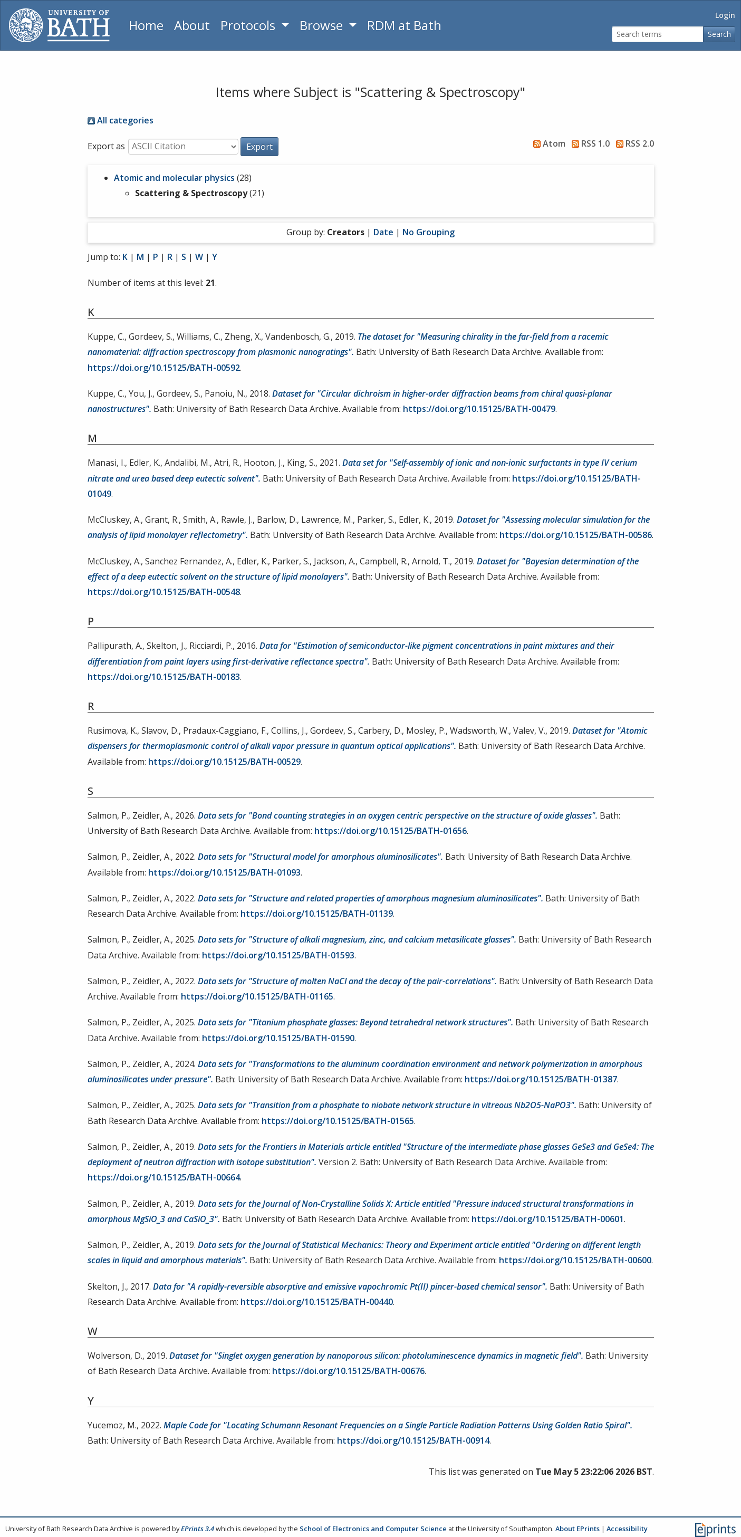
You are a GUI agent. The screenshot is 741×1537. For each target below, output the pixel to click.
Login (725, 15)
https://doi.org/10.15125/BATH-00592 (164, 367)
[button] (259, 146)
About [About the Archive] (192, 25)
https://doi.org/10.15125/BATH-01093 (224, 872)
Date (383, 232)
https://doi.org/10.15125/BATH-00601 (547, 1219)
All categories (120, 120)
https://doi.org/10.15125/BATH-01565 (338, 1121)
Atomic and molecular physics (174, 178)
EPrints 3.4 (197, 1528)
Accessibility (627, 1528)
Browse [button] (323, 25)
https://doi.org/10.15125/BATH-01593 (278, 955)
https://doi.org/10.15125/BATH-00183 (164, 677)
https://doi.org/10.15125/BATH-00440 (316, 1302)
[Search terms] (658, 34)
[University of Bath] (59, 25)
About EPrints (577, 1528)
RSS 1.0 (588, 143)
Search (719, 34)
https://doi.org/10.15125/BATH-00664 (164, 1177)
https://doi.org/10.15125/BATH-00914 (413, 1440)
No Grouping (428, 232)
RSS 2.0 (633, 143)
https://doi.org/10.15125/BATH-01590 (278, 1038)
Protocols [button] (249, 25)
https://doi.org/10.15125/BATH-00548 (164, 592)
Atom (547, 143)
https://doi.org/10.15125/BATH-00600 (575, 1260)
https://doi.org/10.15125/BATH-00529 (224, 761)
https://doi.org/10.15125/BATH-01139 (316, 913)
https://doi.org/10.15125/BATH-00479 (479, 409)
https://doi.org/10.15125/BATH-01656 (390, 831)
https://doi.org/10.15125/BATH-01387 (541, 1079)
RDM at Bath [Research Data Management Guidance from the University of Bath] (404, 25)
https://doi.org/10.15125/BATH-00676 (348, 1371)
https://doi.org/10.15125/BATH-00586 (575, 535)
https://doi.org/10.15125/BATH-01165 (257, 996)
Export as (106, 146)
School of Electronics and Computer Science (373, 1528)
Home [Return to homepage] (146, 25)
